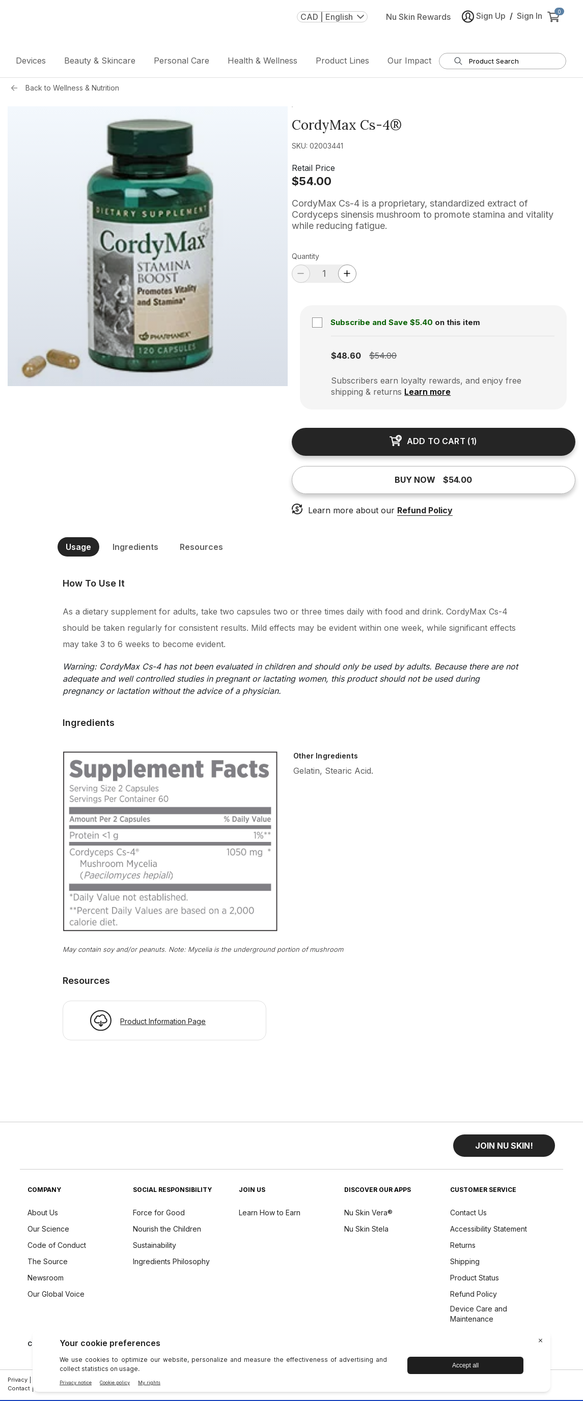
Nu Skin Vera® (368, 1215)
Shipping (465, 1264)
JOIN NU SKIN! (504, 1149)
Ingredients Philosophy (171, 1264)
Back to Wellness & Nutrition (72, 90)
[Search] (458, 64)
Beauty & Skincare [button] (99, 64)
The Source (47, 1264)
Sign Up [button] (484, 24)
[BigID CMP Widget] (291, 1363)
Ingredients (135, 550)
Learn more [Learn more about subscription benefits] (427, 395)
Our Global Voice (56, 1297)
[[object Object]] (292, 586)
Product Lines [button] (342, 64)
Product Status (474, 1280)
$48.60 (346, 359)
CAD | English (332, 25)
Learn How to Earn (269, 1215)
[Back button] (16, 91)
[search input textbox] (509, 64)
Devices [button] (31, 64)
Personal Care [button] (181, 64)
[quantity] (324, 276)
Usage (78, 550)
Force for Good (159, 1215)
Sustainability (154, 1248)
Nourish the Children (167, 1232)
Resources (201, 550)
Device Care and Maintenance (478, 1316)
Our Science (48, 1232)
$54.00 (311, 184)
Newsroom (45, 1280)
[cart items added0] (555, 25)
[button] (504, 1148)
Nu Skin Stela (366, 1232)
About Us (42, 1215)
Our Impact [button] (409, 64)
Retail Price (313, 171)
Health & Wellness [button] (262, 64)
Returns (463, 1248)
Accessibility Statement (488, 1232)
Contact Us (468, 1215)
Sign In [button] (529, 24)
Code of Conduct (56, 1248)
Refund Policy (425, 513)
